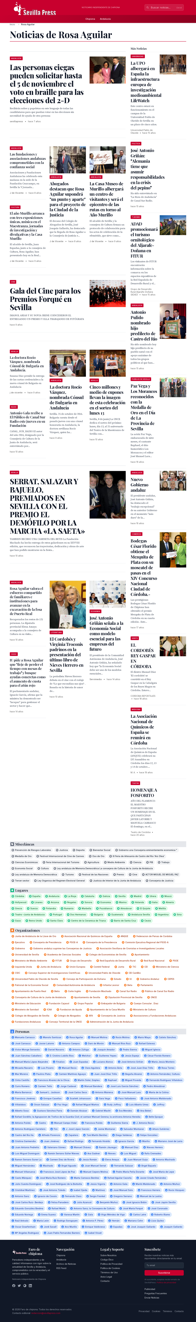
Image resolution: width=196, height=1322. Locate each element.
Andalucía (105, 19)
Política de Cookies (110, 1268)
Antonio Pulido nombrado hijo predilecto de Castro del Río (144, 325)
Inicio (12, 24)
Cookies (156, 1311)
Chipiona (90, 19)
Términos (167, 1311)
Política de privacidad (166, 1282)
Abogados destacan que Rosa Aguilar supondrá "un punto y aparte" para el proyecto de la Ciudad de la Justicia (68, 199)
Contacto (105, 1281)
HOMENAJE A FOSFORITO (144, 792)
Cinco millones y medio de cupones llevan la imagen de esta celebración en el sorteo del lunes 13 (107, 400)
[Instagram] (24, 1285)
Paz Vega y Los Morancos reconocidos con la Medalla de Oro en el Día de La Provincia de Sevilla (144, 407)
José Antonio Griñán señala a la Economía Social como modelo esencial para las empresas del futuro (106, 633)
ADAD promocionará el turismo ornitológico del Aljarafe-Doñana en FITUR (144, 240)
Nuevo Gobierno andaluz (139, 484)
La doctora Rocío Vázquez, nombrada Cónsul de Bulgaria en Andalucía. (27, 363)
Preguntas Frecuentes (156, 1293)
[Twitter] (19, 1285)
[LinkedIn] (30, 1285)
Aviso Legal (106, 1276)
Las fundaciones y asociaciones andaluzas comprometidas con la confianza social (28, 160)
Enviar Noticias (152, 1297)
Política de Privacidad (111, 1264)
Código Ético (106, 1259)
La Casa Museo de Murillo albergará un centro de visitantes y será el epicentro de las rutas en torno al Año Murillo (106, 199)
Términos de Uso (109, 1272)
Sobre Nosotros (108, 1255)
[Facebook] (13, 1285)
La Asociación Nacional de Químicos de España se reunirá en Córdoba (144, 729)
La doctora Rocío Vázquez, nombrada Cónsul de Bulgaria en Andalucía (67, 397)
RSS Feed (61, 1268)
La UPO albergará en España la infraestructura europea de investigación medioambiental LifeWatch (146, 81)
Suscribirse (164, 1272)
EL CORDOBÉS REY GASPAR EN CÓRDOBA (143, 655)
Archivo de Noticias (66, 1264)
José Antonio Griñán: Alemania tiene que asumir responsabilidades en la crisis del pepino (147, 168)
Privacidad (144, 1311)
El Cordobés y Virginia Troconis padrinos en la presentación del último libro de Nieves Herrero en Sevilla (66, 654)
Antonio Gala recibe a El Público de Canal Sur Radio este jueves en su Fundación (27, 419)
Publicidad (150, 1289)
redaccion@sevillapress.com (45, 1313)
